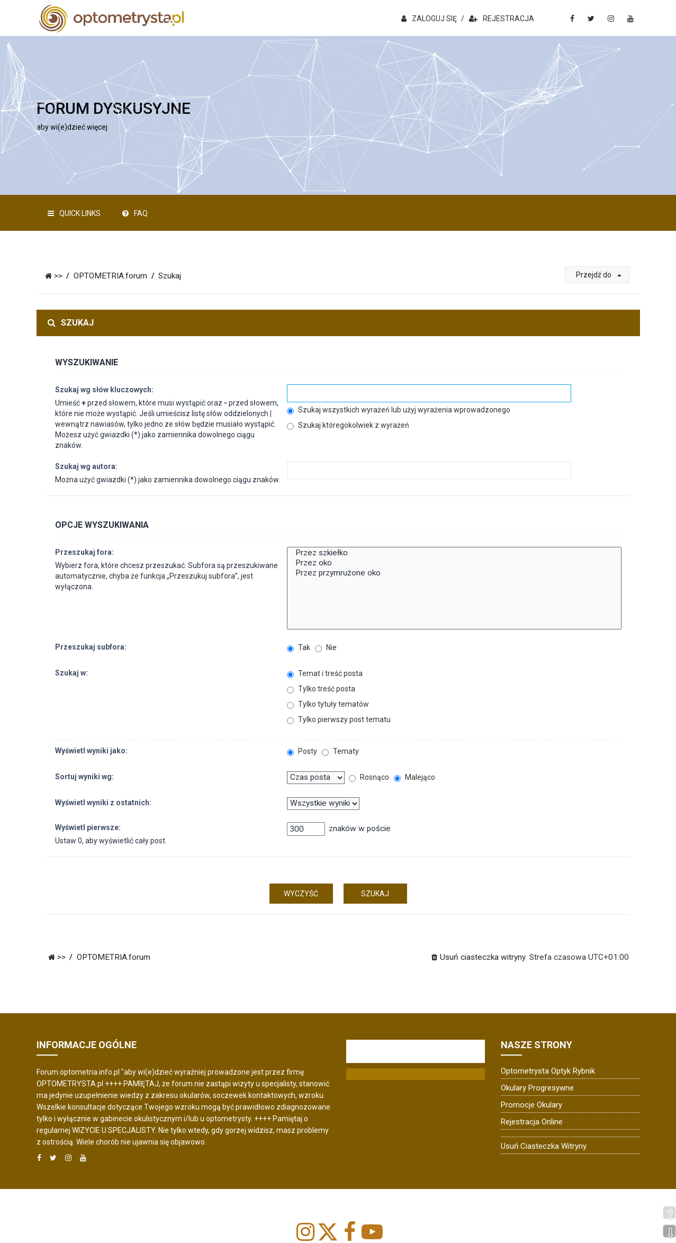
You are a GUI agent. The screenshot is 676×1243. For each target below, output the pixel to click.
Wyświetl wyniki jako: (91, 750)
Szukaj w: (71, 673)
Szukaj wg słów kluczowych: (104, 389)
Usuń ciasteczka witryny (544, 1146)
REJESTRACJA (501, 18)
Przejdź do (598, 275)
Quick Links (74, 213)
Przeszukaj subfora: (91, 647)
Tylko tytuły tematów (328, 704)
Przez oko (454, 563)
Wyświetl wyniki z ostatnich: (103, 802)
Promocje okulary (531, 1105)
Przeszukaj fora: (84, 552)
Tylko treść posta (321, 688)
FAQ (135, 213)
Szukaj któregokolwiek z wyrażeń (348, 425)
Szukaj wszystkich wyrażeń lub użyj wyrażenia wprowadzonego (398, 410)
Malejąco (414, 777)
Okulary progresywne (537, 1088)
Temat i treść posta (325, 673)
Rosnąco (369, 777)
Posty (302, 751)
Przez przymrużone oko (454, 573)
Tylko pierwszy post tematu (339, 719)
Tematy (340, 751)
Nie (326, 647)
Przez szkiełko (454, 553)
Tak (298, 647)
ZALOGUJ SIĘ (429, 18)
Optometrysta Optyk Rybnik (548, 1071)
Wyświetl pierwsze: (88, 827)
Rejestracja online (532, 1122)
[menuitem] (478, 958)
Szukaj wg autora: (86, 466)
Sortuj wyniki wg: (84, 776)
